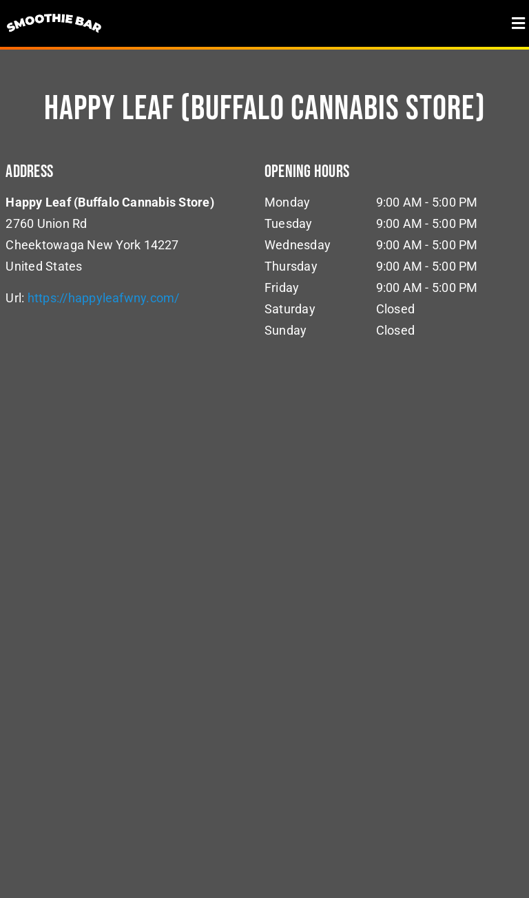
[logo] (54, 12)
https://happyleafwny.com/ (104, 298)
